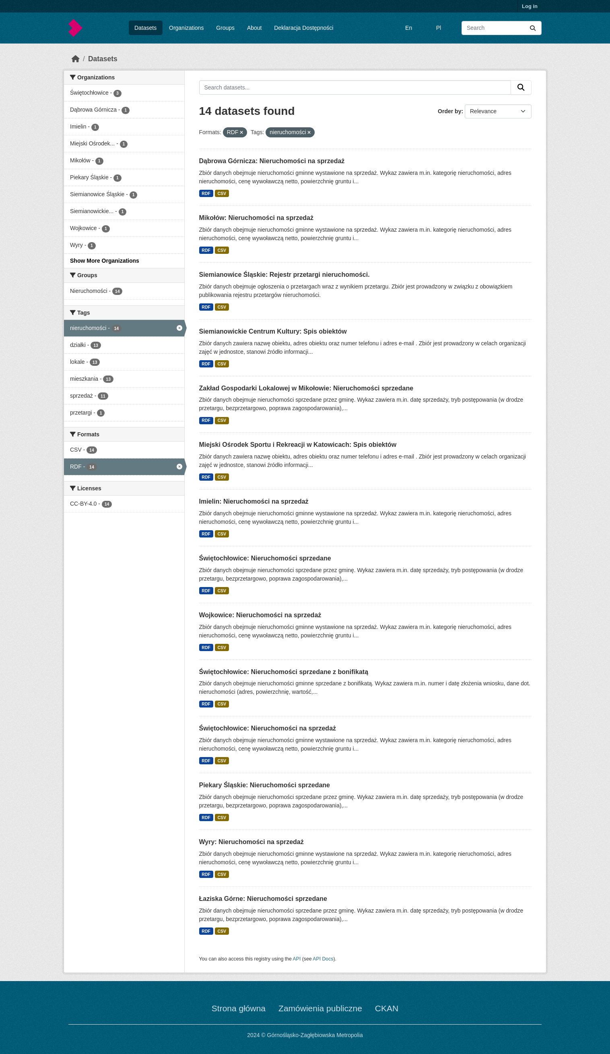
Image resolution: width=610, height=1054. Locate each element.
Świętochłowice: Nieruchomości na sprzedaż (267, 728)
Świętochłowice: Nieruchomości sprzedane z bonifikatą (284, 671)
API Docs (323, 959)
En (408, 28)
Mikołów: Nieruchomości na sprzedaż (256, 217)
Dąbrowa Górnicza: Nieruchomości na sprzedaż (272, 161)
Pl (438, 28)
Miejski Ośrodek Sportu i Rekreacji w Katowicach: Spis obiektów (298, 444)
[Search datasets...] (502, 28)
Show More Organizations (104, 260)
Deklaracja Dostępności (303, 28)
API (297, 959)
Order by (449, 111)
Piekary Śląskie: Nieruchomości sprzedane (264, 785)
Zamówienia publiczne (320, 1008)
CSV (221, 193)
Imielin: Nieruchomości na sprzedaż (254, 501)
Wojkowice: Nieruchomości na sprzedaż (260, 615)
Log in (530, 6)
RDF (206, 193)
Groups (225, 28)
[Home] (76, 59)
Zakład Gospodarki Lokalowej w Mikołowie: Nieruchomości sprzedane (306, 388)
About (254, 28)
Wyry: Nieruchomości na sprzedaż (251, 841)
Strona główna (239, 1008)
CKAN (386, 1008)
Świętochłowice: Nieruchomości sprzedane (265, 558)
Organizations (186, 28)
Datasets (145, 28)
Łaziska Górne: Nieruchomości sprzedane (263, 898)
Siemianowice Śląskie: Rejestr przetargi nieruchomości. (284, 274)
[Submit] (533, 28)
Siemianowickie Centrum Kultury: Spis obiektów (273, 331)
